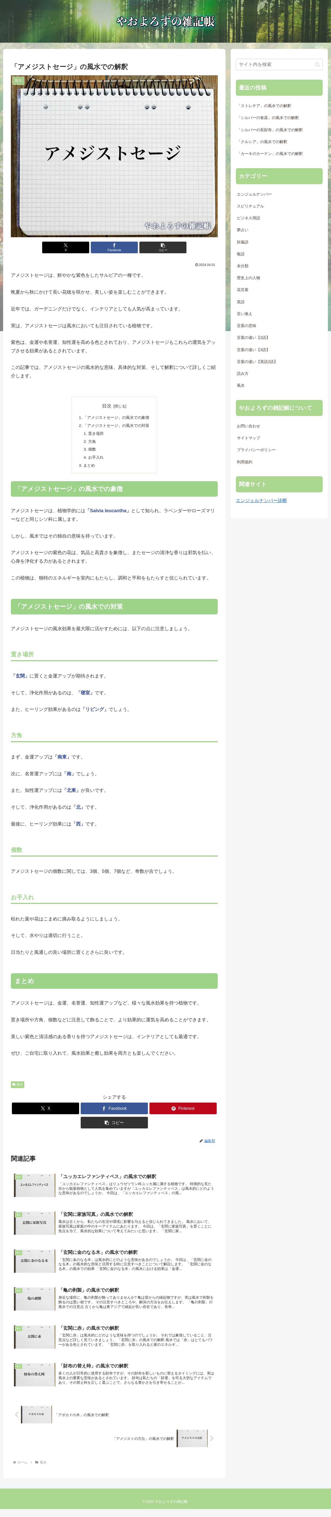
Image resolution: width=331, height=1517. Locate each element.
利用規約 (244, 462)
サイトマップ (248, 438)
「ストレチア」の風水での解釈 (264, 106)
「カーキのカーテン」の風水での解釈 (270, 154)
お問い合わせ (248, 426)
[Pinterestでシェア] (183, 1111)
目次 (106, 405)
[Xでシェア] (79, 247)
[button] (149, 247)
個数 (90, 451)
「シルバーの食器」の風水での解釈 (268, 118)
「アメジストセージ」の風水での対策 (116, 426)
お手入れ (94, 459)
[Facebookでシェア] (114, 247)
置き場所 (94, 434)
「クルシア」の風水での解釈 (262, 142)
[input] (279, 64)
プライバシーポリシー (256, 450)
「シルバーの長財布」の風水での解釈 (270, 130)
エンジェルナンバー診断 (261, 500)
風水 (17, 1087)
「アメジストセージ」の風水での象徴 (116, 417)
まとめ (87, 468)
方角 (90, 442)
